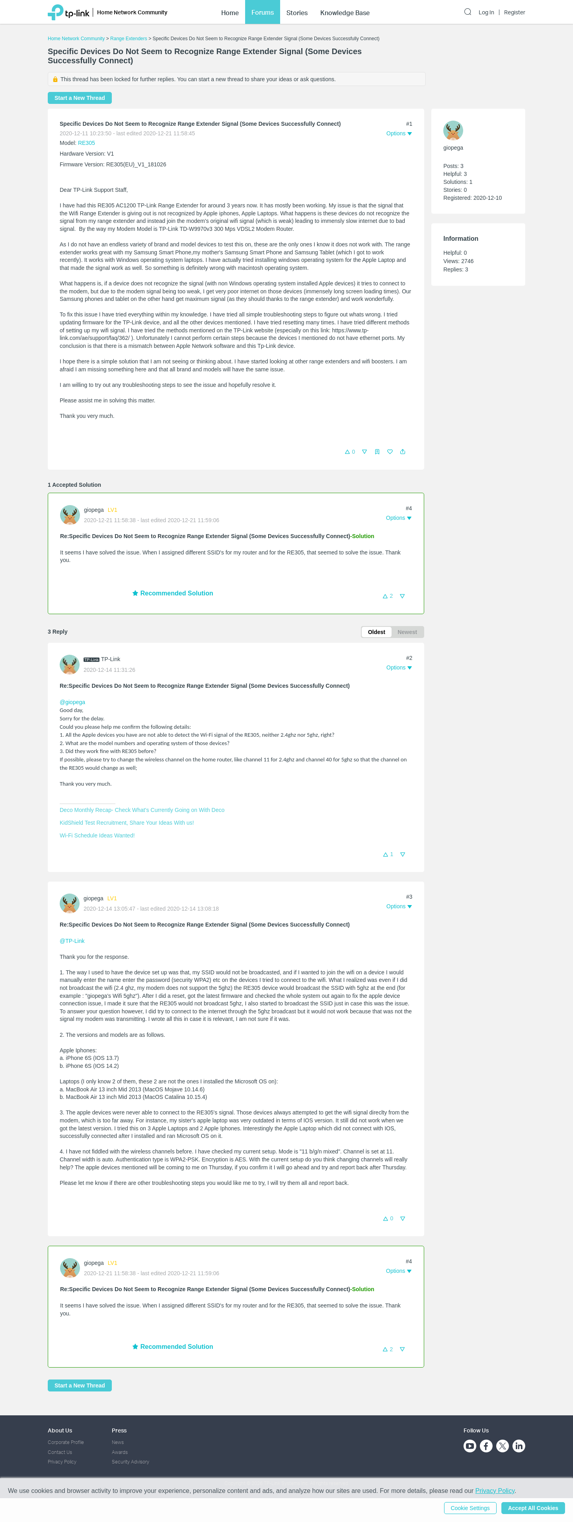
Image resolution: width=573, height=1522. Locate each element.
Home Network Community (76, 38)
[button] (403, 452)
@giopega (72, 702)
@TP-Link (72, 941)
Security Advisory (130, 1462)
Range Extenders (128, 38)
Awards (120, 1452)
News (118, 1442)
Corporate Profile (66, 1442)
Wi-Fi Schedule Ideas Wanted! (97, 835)
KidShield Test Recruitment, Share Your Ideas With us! (127, 823)
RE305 (86, 143)
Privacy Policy (62, 1462)
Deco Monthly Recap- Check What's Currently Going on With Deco (142, 810)
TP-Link (110, 659)
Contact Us (60, 1452)
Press (119, 1430)
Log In (486, 12)
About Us (60, 1430)
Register (514, 12)
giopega (94, 510)
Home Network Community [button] (132, 12)
